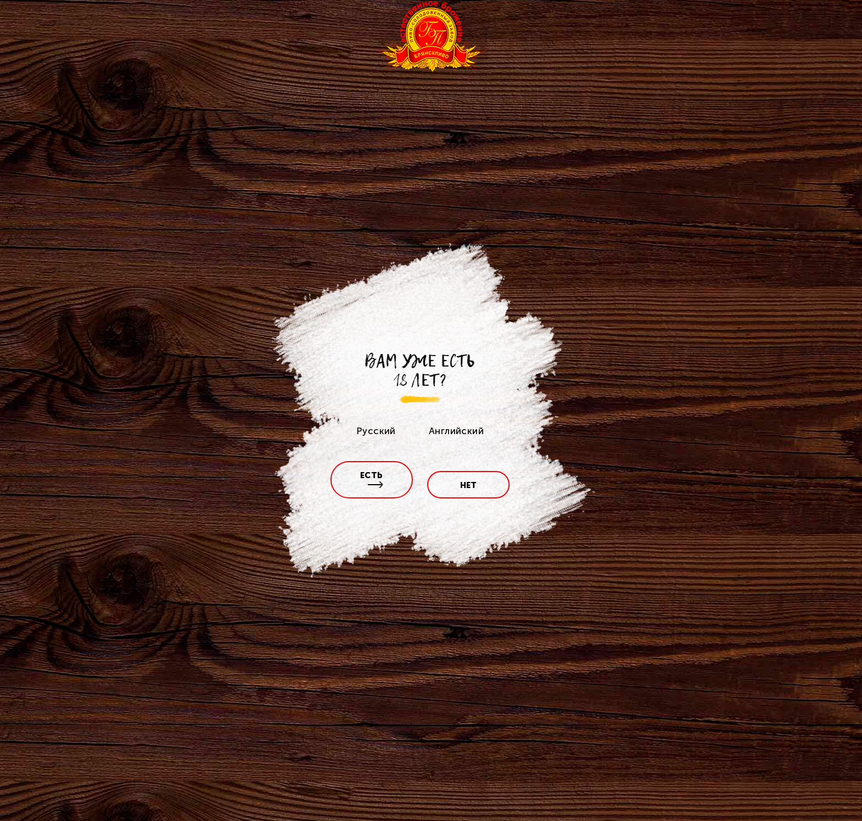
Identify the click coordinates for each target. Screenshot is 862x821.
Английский (456, 430)
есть (372, 479)
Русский (376, 430)
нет (468, 485)
